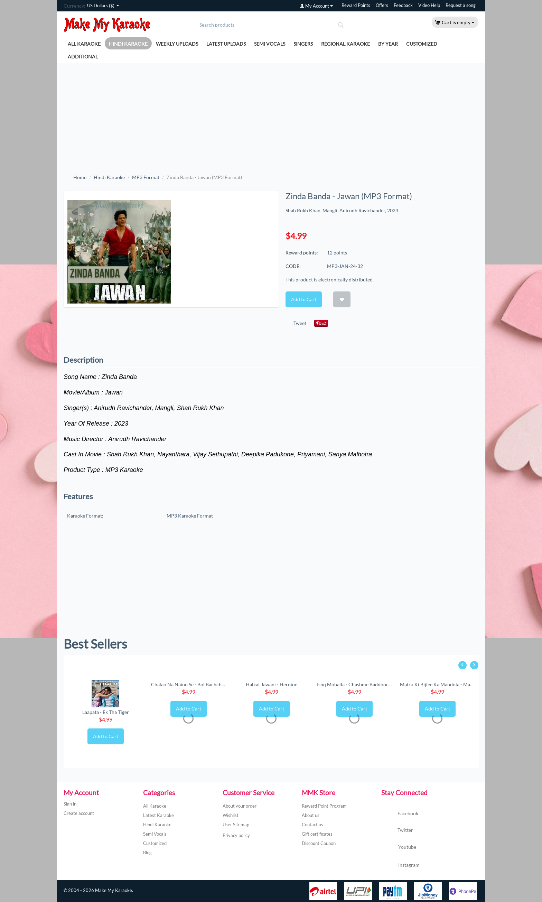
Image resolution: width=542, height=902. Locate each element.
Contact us (312, 824)
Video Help (429, 5)
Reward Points (356, 5)
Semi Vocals (269, 44)
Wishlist (231, 815)
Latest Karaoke (158, 815)
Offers (382, 5)
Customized (421, 44)
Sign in (70, 804)
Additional (83, 56)
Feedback (403, 5)
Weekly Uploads (177, 44)
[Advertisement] (271, 114)
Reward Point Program (324, 806)
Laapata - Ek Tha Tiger (105, 712)
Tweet (299, 323)
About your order (239, 806)
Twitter (397, 830)
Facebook (399, 813)
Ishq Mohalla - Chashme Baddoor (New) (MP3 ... (354, 684)
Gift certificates (317, 834)
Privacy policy (236, 835)
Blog (147, 852)
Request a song (461, 5)
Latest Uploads (226, 44)
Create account (79, 813)
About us (310, 815)
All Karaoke (84, 44)
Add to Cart (303, 299)
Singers (303, 44)
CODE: (293, 266)
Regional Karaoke (345, 44)
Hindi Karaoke (128, 44)
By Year (388, 44)
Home (79, 177)
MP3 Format (145, 177)
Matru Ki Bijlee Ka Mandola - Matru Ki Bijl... (437, 684)
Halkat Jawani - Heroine (271, 684)
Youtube (398, 847)
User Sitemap (236, 824)
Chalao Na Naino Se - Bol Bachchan (188, 684)
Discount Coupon (319, 843)
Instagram (400, 865)
